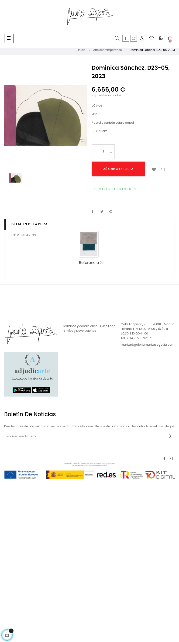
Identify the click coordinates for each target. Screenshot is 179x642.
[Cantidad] (103, 152)
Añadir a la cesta (118, 169)
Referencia (89, 263)
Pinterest (112, 211)
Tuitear (103, 211)
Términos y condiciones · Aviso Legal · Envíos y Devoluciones (89, 328)
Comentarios (23, 235)
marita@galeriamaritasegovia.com (147, 344)
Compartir (95, 211)
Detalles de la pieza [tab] (29, 224)
